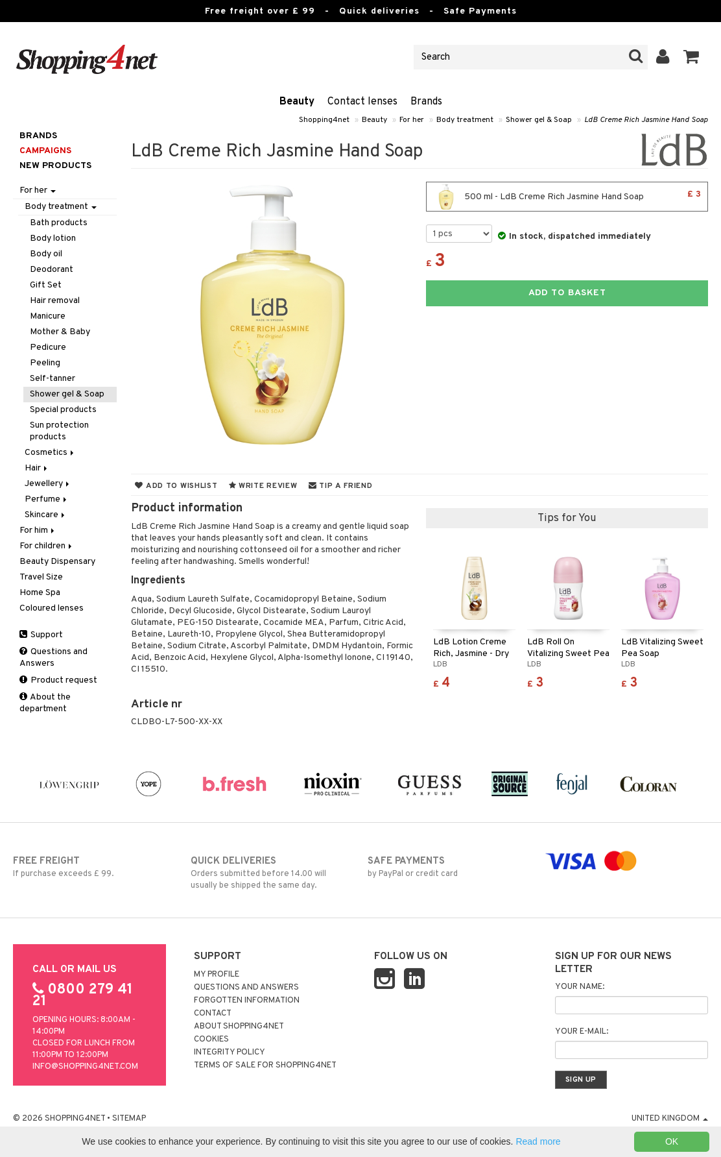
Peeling (45, 363)
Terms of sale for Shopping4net (265, 1065)
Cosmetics (50, 452)
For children (46, 546)
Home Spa (39, 592)
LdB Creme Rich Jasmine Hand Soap (646, 120)
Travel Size (41, 577)
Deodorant (51, 269)
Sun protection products (59, 431)
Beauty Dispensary (57, 561)
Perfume (47, 499)
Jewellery (48, 483)
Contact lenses (362, 101)
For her (411, 120)
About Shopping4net (239, 1026)
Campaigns (45, 150)
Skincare (46, 514)
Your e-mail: (581, 1032)
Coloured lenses (51, 608)
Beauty (296, 101)
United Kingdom (670, 1119)
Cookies (211, 1039)
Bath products (59, 222)
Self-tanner (52, 378)
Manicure (47, 316)
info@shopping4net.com (85, 1067)
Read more (537, 1141)
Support (41, 634)
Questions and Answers (53, 657)
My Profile (216, 974)
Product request (58, 680)
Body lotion (53, 238)
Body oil (46, 254)
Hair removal (55, 300)
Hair (37, 468)
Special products (63, 409)
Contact (212, 1013)
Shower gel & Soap (539, 120)
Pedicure (48, 347)
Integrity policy (229, 1052)
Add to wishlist (176, 486)
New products (55, 165)
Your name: (579, 987)
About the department (45, 703)
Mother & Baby (60, 331)
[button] (691, 57)
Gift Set (46, 285)
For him (37, 530)
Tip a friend (341, 486)
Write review (263, 486)
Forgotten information (247, 1000)
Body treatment (464, 120)
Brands (426, 101)
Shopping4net (324, 120)
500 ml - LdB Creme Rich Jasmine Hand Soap (567, 197)
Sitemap (129, 1119)
